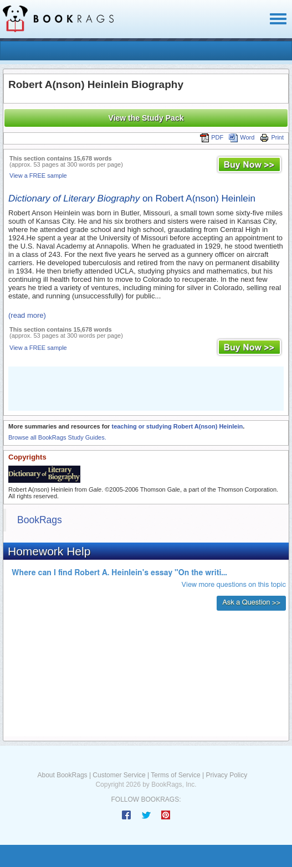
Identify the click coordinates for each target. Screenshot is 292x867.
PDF (211, 137)
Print (272, 137)
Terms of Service (175, 775)
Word (241, 137)
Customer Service (119, 775)
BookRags (39, 519)
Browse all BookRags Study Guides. (57, 437)
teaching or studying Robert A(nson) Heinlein (177, 426)
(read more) (27, 315)
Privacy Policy (226, 775)
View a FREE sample (38, 175)
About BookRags (63, 775)
